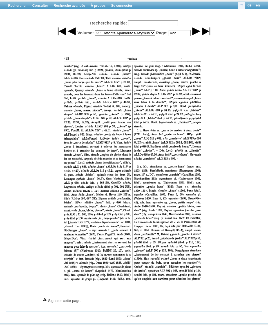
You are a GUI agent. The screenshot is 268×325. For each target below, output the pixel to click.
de (249, 5)
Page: (162, 32)
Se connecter (121, 6)
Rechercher (17, 6)
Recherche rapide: (108, 23)
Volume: (85, 32)
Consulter (40, 6)
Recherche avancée (69, 6)
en (258, 5)
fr (241, 5)
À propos (98, 6)
